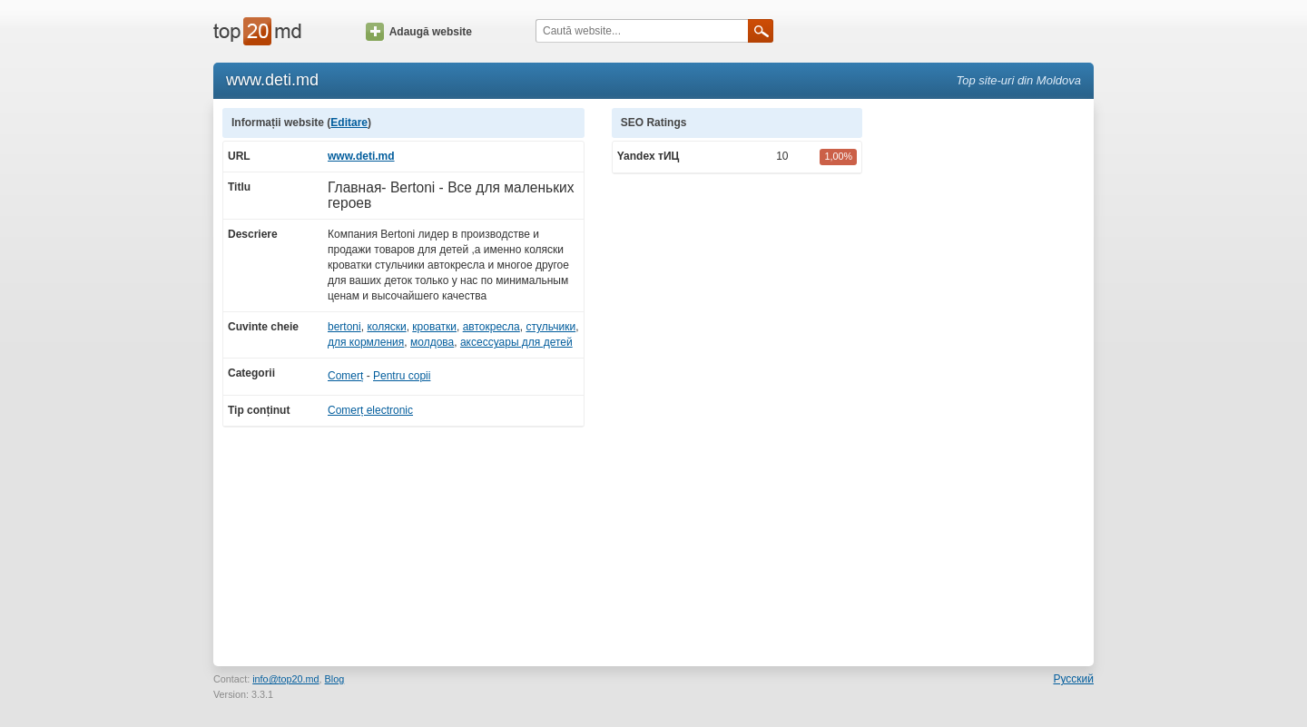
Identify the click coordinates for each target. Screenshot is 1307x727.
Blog (335, 678)
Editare (349, 122)
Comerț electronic (370, 410)
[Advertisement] (987, 380)
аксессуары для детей (516, 342)
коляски (386, 326)
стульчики (550, 326)
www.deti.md (361, 156)
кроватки (434, 326)
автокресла (491, 326)
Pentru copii (401, 375)
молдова (432, 342)
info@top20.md (285, 678)
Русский (1073, 679)
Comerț (345, 375)
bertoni (344, 326)
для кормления (366, 342)
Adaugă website (419, 32)
